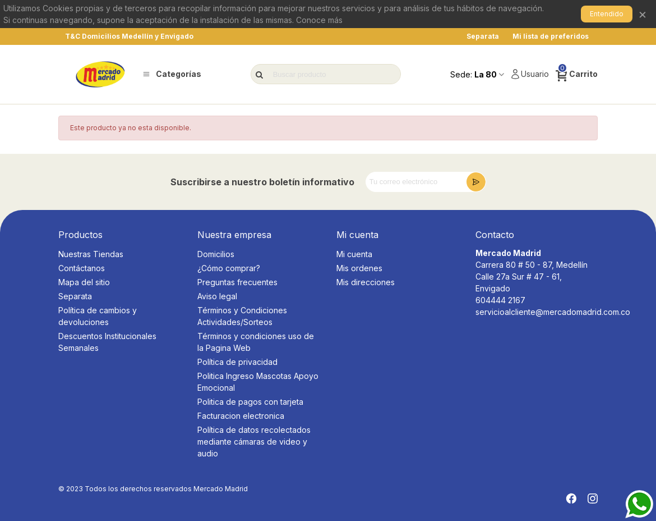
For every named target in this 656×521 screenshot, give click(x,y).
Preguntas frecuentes (237, 282)
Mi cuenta (354, 254)
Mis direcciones (365, 282)
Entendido (606, 14)
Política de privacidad (237, 362)
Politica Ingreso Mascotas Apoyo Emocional (257, 381)
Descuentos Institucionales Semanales (107, 342)
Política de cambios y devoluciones (97, 316)
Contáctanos (81, 268)
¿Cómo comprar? (228, 268)
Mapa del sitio (84, 282)
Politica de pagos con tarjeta (250, 401)
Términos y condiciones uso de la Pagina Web (255, 342)
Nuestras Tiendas (90, 254)
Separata (75, 296)
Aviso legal (217, 296)
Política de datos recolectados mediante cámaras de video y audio (254, 441)
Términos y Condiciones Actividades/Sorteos (242, 316)
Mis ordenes (359, 268)
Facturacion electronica (240, 416)
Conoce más (319, 20)
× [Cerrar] (642, 14)
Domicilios (215, 254)
